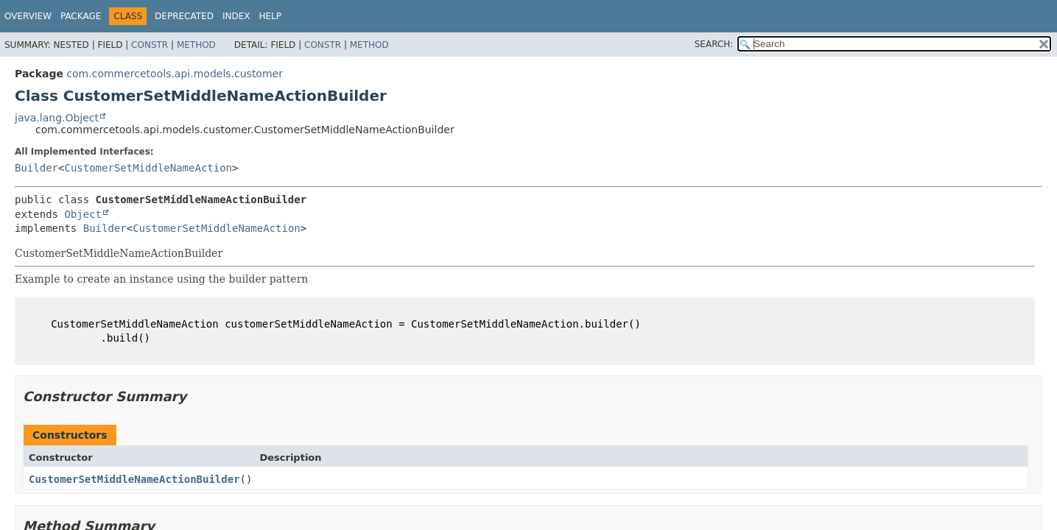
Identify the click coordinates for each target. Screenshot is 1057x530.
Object (83, 214)
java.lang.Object (57, 118)
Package (80, 16)
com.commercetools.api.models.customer (174, 74)
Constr (149, 45)
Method (196, 45)
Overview (28, 16)
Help (270, 16)
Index (236, 16)
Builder (36, 168)
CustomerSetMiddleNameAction (148, 168)
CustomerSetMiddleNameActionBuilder (134, 479)
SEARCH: (714, 44)
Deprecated (184, 16)
